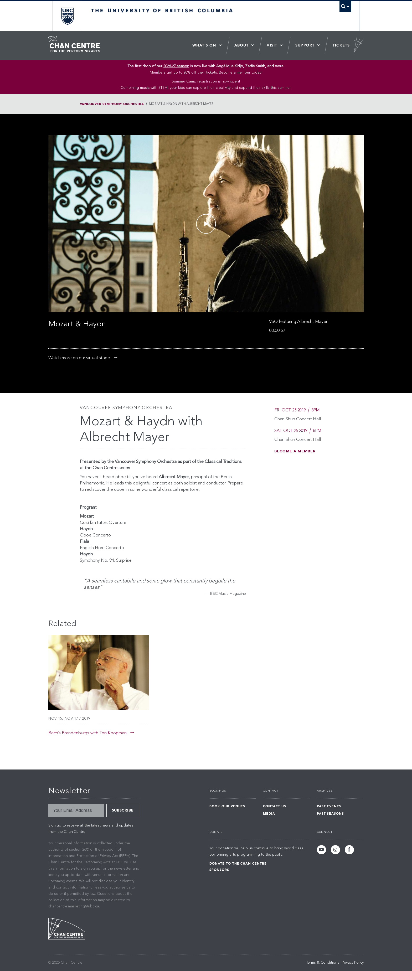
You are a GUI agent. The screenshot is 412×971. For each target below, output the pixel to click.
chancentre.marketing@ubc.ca (73, 906)
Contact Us (274, 806)
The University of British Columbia (67, 16)
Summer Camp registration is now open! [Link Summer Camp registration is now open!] (206, 81)
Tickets (341, 45)
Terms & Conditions (322, 962)
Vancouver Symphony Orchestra (112, 104)
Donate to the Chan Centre (238, 863)
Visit (272, 45)
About (241, 45)
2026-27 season (176, 66)
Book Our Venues (227, 806)
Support (305, 45)
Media (269, 813)
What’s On (204, 45)
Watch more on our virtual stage (79, 358)
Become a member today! (240, 72)
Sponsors (219, 870)
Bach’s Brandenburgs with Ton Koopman (87, 733)
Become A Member (295, 451)
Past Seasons (330, 813)
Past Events (329, 806)
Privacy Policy (353, 962)
